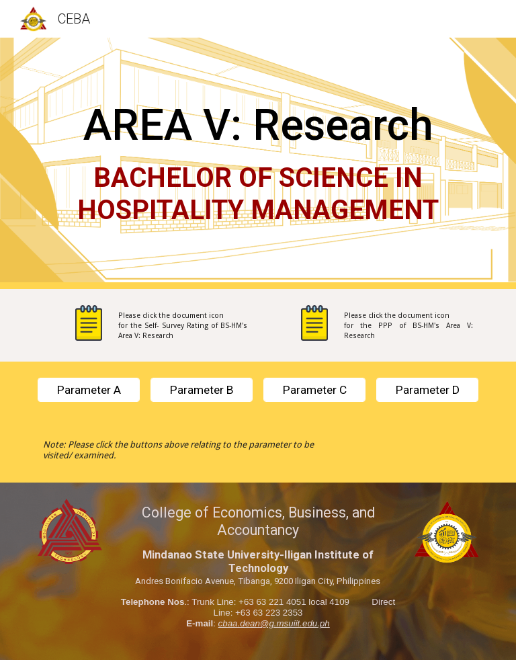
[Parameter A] (88, 390)
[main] (258, 163)
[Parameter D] (427, 390)
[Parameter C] (314, 390)
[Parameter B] (201, 390)
